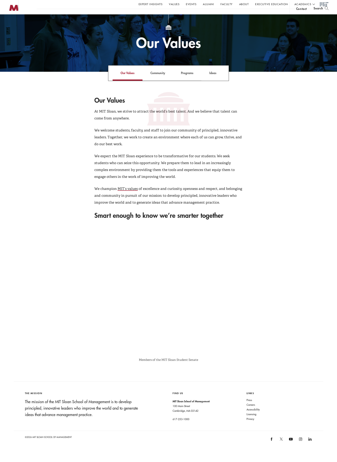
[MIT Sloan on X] (280, 449)
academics (302, 4)
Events (191, 4)
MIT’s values (128, 197)
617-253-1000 (181, 427)
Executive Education (271, 4)
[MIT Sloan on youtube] (290, 450)
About (244, 4)
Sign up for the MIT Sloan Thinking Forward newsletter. (145, 15)
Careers (251, 413)
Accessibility (253, 418)
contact (301, 16)
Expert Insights (151, 4)
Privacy (250, 427)
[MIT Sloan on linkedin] (309, 449)
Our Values (128, 81)
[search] (321, 15)
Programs (187, 81)
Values (174, 4)
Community (157, 81)
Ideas (212, 81)
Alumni (208, 4)
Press (249, 408)
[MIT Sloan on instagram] (300, 449)
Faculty (227, 4)
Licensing (251, 422)
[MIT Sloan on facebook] (272, 449)
